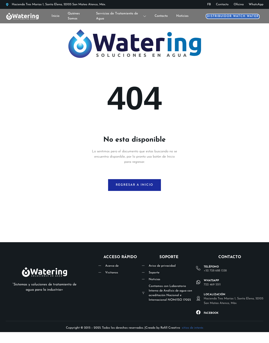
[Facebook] (198, 312)
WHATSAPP (211, 281)
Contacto (161, 16)
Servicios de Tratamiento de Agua (121, 16)
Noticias (182, 16)
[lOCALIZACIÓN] (198, 298)
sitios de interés (192, 327)
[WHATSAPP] (198, 282)
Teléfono (211, 267)
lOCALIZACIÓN (214, 294)
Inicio (55, 16)
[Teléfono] (198, 268)
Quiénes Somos (74, 16)
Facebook (211, 313)
